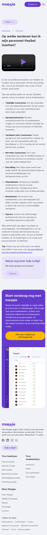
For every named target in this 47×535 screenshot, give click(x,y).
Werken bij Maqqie (9, 499)
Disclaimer (5, 529)
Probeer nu (32, 4)
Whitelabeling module (11, 478)
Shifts (28, 469)
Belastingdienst (7, 522)
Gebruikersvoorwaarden (29, 526)
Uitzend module (8, 466)
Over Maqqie (7, 495)
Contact (12, 273)
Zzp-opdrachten (32, 473)
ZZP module (7, 470)
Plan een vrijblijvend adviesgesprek (25, 335)
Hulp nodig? (10, 448)
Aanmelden (30, 477)
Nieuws (5, 503)
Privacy (13, 529)
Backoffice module (10, 474)
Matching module (9, 482)
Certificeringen (20, 522)
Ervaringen (6, 507)
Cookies (30, 522)
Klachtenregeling (24, 529)
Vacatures (30, 465)
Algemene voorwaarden (10, 526)
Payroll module (8, 462)
